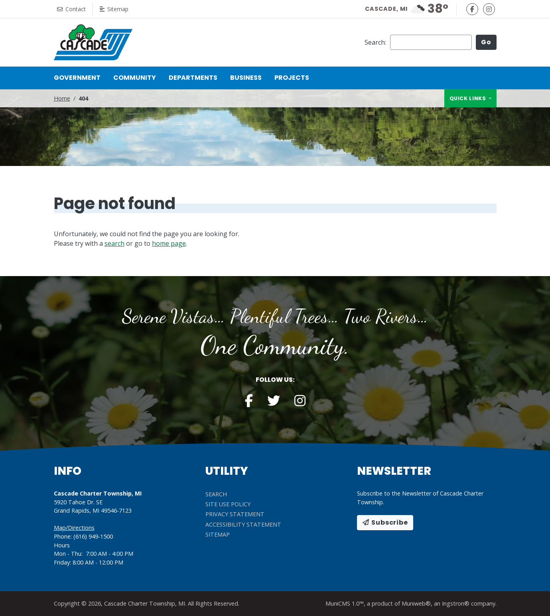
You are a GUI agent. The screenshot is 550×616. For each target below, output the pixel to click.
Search (216, 494)
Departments (193, 77)
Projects (291, 77)
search (114, 243)
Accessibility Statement (243, 524)
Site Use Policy (227, 504)
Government (77, 77)
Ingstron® (455, 603)
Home (62, 98)
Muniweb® (416, 603)
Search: (375, 42)
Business (246, 77)
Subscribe (385, 522)
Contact (72, 9)
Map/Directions (74, 527)
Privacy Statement (234, 514)
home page (169, 243)
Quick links (468, 98)
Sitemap (117, 9)
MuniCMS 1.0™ (344, 603)
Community (134, 77)
